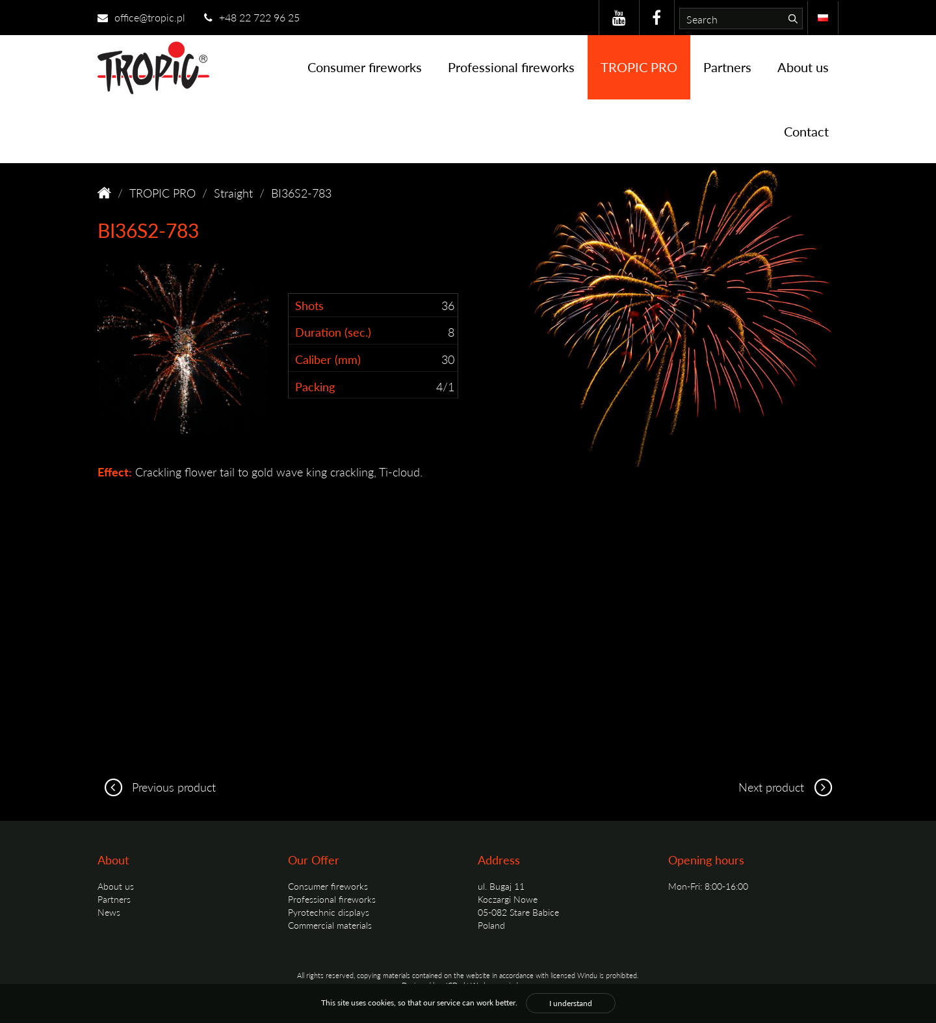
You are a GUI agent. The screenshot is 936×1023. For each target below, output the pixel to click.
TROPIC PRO (639, 67)
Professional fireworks (511, 67)
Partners (727, 67)
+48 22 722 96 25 (252, 17)
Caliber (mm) (328, 359)
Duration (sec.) (333, 332)
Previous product (157, 787)
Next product (788, 787)
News (109, 911)
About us (803, 67)
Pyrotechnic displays (328, 911)
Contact (806, 131)
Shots (309, 305)
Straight (233, 193)
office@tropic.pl (141, 17)
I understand (570, 1003)
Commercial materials (330, 924)
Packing (315, 386)
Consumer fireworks (364, 67)
